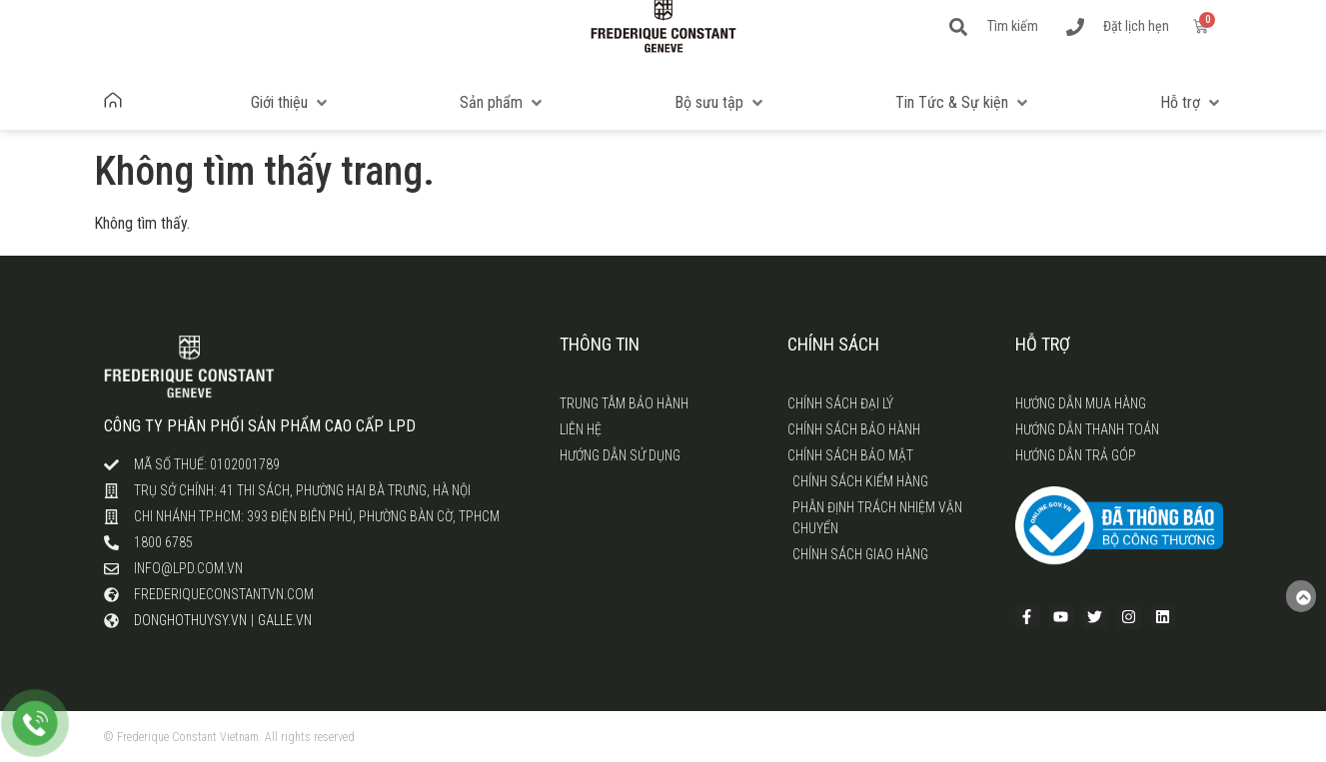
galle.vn (285, 620)
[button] (291, 103)
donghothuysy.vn (190, 620)
